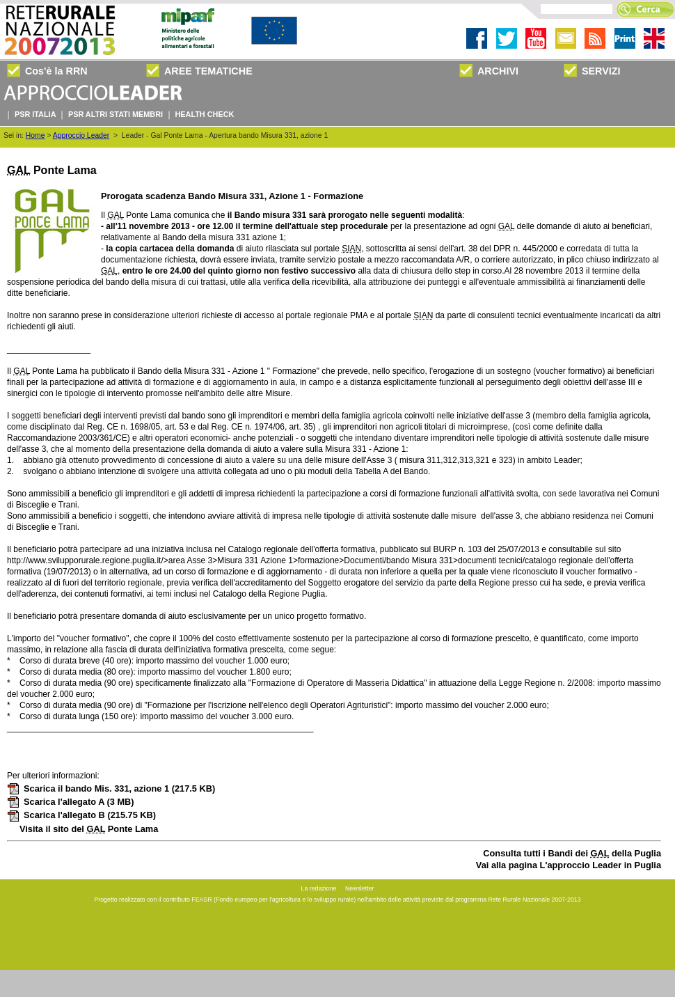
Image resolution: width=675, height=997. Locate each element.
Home (35, 135)
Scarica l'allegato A (70, 801)
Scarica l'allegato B (81, 815)
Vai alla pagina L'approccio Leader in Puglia (568, 865)
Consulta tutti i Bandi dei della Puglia (572, 853)
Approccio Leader (81, 135)
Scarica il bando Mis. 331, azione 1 (111, 788)
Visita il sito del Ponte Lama (88, 829)
